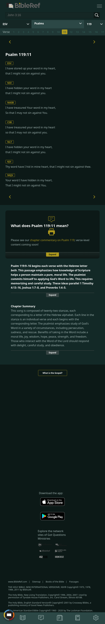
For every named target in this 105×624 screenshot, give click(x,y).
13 (77, 32)
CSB (9, 122)
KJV (9, 161)
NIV (9, 82)
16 (96, 32)
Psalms (39, 23)
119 (89, 24)
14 (83, 32)
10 (58, 32)
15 (90, 32)
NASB (10, 102)
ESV (9, 63)
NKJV (10, 175)
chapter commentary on (52, 240)
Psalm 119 (67, 240)
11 (64, 32)
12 (71, 32)
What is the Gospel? (52, 373)
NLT (9, 141)
